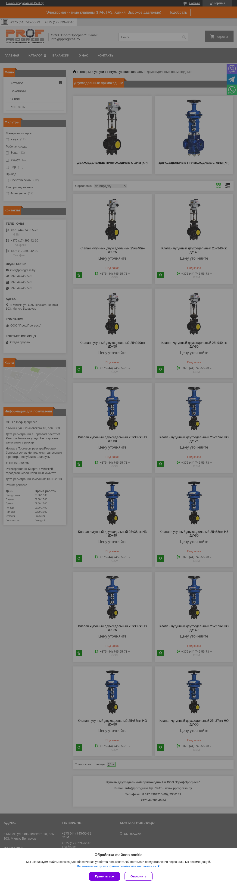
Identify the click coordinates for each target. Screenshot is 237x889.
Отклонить (139, 876)
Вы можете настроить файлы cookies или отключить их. (117, 866)
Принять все (104, 876)
